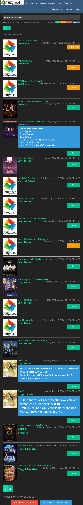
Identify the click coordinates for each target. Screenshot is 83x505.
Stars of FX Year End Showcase (32, 218)
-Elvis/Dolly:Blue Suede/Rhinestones (35, 465)
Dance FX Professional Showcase (33, 239)
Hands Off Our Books (28, 178)
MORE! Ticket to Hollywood (31, 121)
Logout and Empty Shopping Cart (25, 502)
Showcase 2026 (25, 60)
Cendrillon (22, 360)
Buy (73, 67)
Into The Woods (25, 320)
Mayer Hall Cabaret (26, 181)
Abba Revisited (25, 445)
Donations (68, 3)
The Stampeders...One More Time (33, 279)
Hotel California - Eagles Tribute (33, 340)
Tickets (29, 3)
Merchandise (57, 10)
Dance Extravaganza (27, 299)
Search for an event (13, 17)
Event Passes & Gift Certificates (48, 3)
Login (77, 10)
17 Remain (74, 47)
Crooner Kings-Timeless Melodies (33, 425)
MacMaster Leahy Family (29, 259)
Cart (69, 10)
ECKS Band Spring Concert (30, 81)
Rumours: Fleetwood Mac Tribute (33, 101)
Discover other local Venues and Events (56, 502)
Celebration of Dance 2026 (30, 40)
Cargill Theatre (23, 43)
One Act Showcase (26, 198)
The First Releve (25, 158)
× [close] (78, 128)
